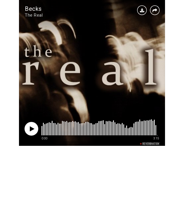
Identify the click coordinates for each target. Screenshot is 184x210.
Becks (33, 8)
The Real (34, 15)
